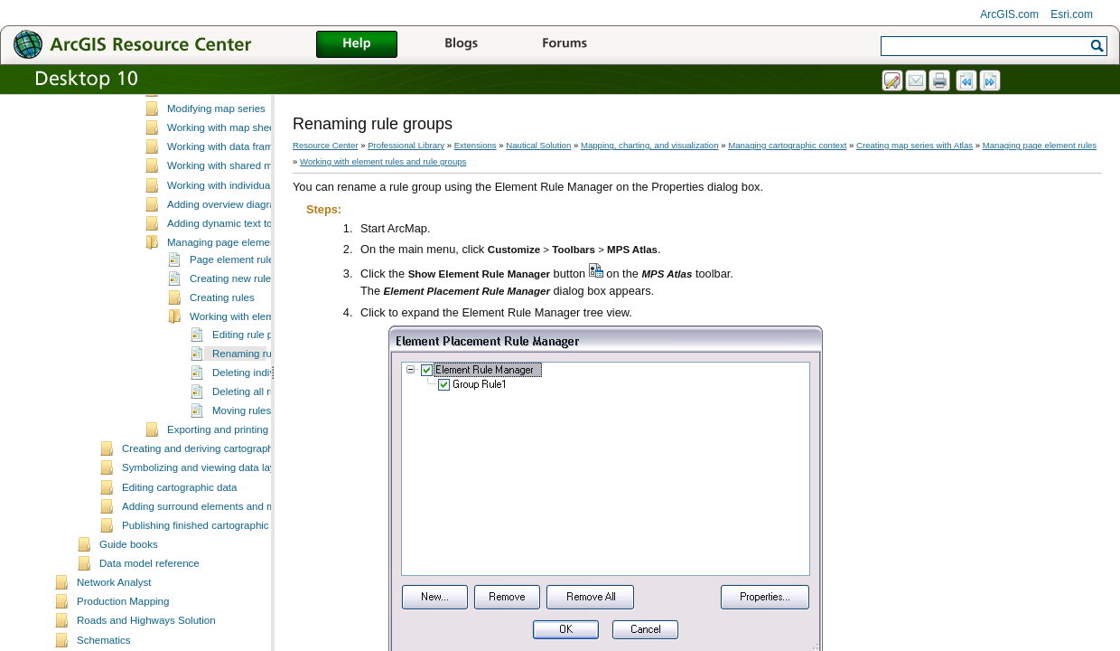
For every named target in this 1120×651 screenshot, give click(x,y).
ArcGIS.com (1009, 14)
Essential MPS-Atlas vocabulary (240, 159)
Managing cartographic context (787, 145)
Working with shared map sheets (242, 254)
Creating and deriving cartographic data (213, 537)
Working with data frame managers (247, 235)
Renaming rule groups (263, 442)
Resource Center (326, 145)
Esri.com (1071, 14)
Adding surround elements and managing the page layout (254, 595)
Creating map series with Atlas (215, 142)
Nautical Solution (538, 145)
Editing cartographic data (179, 576)
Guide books (128, 632)
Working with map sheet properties (247, 216)
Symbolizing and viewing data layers (206, 556)
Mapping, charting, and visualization (650, 145)
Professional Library (406, 145)
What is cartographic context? (213, 103)
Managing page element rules (235, 331)
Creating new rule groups (248, 367)
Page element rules (234, 348)
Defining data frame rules (203, 123)
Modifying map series (216, 197)
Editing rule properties (262, 423)
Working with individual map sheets (248, 274)
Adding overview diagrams (228, 293)
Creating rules (222, 386)
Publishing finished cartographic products (217, 614)
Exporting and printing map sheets (246, 518)
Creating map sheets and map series (252, 178)
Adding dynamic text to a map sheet (249, 312)
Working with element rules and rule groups (383, 161)
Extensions (475, 145)
